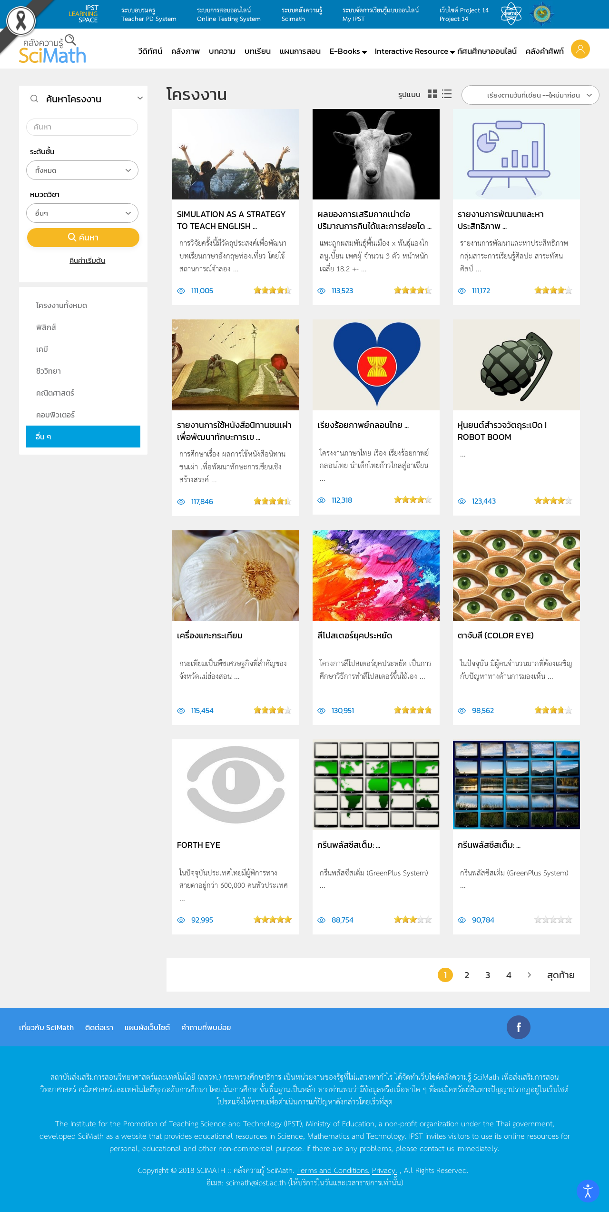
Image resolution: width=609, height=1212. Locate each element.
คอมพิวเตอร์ (55, 414)
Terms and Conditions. (333, 1169)
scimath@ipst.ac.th (256, 1182)
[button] (580, 49)
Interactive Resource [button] (411, 51)
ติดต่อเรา (99, 1027)
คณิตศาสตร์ (55, 392)
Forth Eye (198, 844)
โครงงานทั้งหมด (61, 305)
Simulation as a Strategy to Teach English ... (231, 220)
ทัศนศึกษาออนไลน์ (487, 51)
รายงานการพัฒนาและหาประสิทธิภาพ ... (501, 220)
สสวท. (514, 14)
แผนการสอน (300, 51)
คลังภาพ (185, 51)
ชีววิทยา (48, 371)
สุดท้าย (561, 975)
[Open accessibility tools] (588, 1191)
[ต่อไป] (529, 975)
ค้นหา (83, 237)
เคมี (42, 349)
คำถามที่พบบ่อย (206, 1027)
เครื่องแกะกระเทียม (210, 635)
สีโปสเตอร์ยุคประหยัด (355, 635)
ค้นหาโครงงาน (73, 99)
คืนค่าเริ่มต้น (83, 260)
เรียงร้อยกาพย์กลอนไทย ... (363, 424)
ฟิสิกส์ (46, 327)
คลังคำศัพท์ (545, 51)
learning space (86, 13)
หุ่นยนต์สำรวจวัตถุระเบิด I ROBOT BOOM (502, 430)
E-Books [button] (345, 51)
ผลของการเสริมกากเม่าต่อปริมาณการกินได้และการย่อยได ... (374, 220)
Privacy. (384, 1169)
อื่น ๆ (43, 436)
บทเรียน (258, 51)
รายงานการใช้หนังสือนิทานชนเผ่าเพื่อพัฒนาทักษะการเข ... (234, 430)
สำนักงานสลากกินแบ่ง (544, 14)
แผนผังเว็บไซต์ (147, 1027)
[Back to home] (52, 48)
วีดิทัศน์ (150, 51)
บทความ (222, 51)
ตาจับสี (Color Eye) (496, 635)
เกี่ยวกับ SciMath (46, 1027)
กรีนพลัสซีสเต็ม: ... (348, 844)
